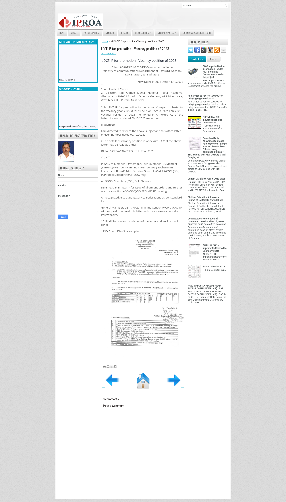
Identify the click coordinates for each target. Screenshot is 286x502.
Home (61, 32)
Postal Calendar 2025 (214, 266)
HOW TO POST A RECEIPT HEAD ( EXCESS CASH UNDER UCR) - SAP (205, 287)
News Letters (144, 32)
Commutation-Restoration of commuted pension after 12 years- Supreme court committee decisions (207, 221)
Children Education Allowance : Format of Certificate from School (205, 198)
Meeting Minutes (168, 32)
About (74, 32)
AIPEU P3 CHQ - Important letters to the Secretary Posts (215, 248)
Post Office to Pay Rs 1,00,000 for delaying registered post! (205, 97)
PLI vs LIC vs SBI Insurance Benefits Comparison (212, 120)
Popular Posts (197, 59)
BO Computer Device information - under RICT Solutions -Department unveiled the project (213, 72)
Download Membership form (197, 32)
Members (110, 32)
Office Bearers (91, 32)
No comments (108, 53)
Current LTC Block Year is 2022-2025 (206, 178)
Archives (213, 59)
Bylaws (124, 32)
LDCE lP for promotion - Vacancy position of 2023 (135, 48)
